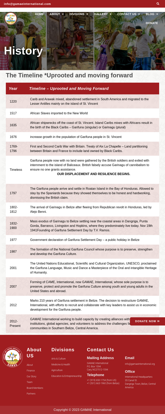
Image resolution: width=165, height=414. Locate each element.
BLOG (152, 14)
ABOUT (57, 14)
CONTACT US (128, 14)
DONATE (152, 23)
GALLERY (102, 14)
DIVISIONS (79, 14)
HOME (39, 14)
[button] (158, 4)
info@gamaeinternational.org (140, 364)
